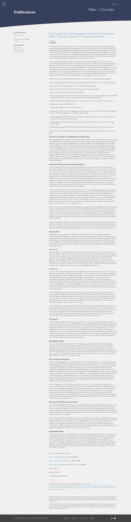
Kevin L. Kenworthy (54, 465)
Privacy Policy (83, 518)
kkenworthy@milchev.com (68, 465)
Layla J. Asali (52, 457)
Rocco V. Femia (53, 461)
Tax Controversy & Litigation (22, 39)
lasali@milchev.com (62, 457)
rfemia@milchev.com (65, 461)
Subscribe (65, 518)
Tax (15, 37)
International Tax (18, 35)
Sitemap (92, 518)
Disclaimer (74, 518)
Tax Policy (17, 41)
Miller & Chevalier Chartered (22, 518)
